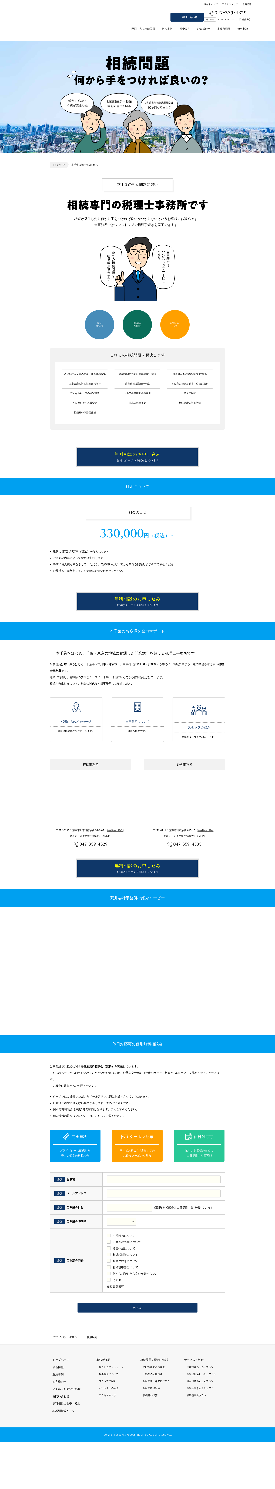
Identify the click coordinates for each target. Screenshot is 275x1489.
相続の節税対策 (99, 324)
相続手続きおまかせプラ (200, 1435)
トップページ (59, 164)
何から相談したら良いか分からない (135, 1316)
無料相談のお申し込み (269, 744)
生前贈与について (124, 1278)
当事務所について (137, 738)
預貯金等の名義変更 (154, 1413)
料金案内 (185, 28)
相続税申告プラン (196, 1442)
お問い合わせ (189, 17)
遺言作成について (124, 1291)
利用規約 (92, 1384)
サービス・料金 (194, 1406)
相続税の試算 (150, 1442)
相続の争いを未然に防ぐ (156, 1428)
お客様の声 (203, 28)
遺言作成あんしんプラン (200, 1428)
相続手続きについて (125, 1304)
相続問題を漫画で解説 (154, 1406)
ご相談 (118, 712)
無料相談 (242, 28)
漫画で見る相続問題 (143, 28)
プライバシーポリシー (66, 1384)
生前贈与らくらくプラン (200, 1413)
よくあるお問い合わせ (66, 1435)
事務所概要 (223, 28)
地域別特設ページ (63, 1457)
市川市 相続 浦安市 (50, 28)
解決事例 (167, 28)
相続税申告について (125, 1310)
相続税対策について (125, 1297)
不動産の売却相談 (137, 324)
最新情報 (246, 4)
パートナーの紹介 (109, 1435)
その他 (117, 1323)
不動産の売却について (127, 1285)
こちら (99, 1158)
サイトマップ (211, 4)
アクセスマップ (230, 4)
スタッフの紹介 (199, 738)
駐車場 (114, 859)
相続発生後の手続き (175, 324)
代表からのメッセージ (76, 738)
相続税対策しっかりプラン (201, 1420)
